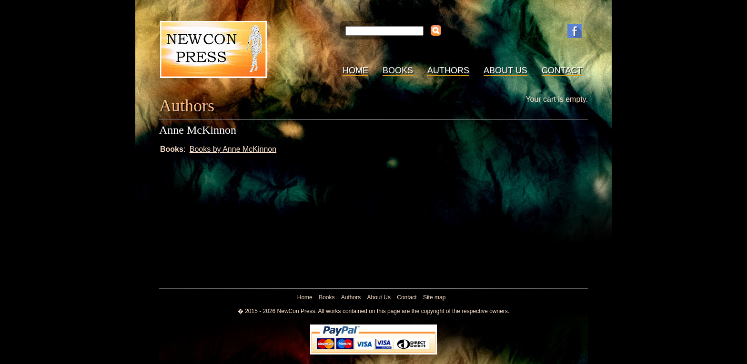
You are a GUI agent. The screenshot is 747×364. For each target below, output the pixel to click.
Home (355, 70)
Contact (562, 70)
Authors (448, 70)
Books (398, 70)
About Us (505, 70)
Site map (434, 297)
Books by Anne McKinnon (233, 149)
